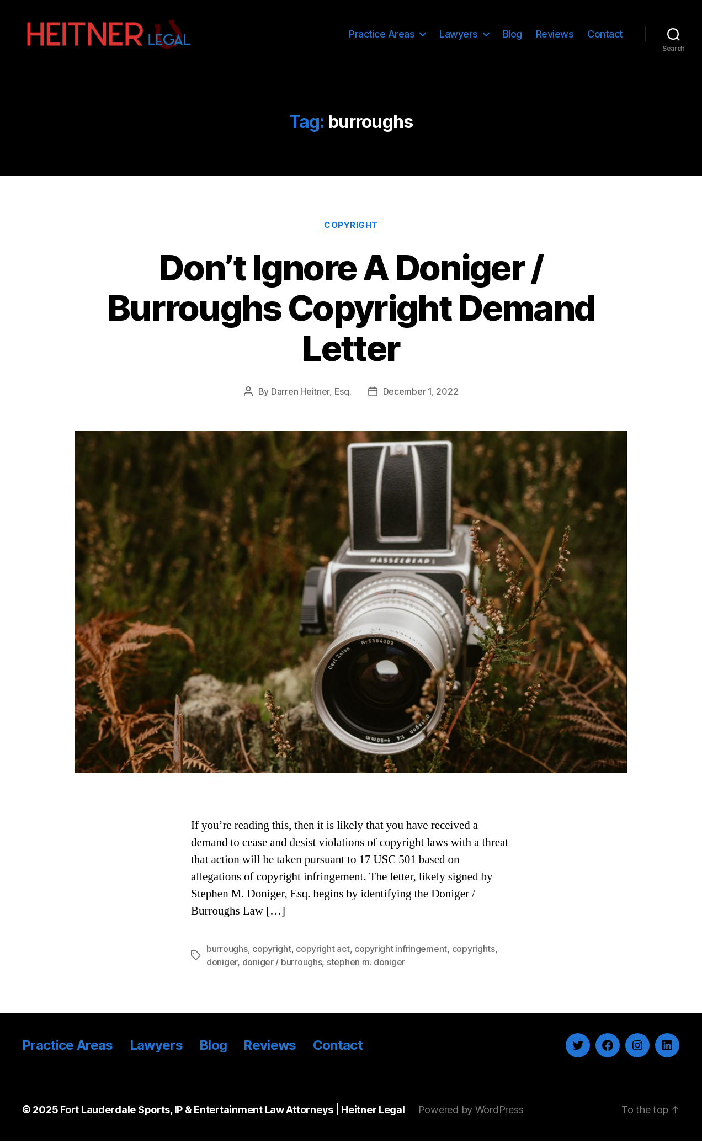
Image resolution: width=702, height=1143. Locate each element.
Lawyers (458, 34)
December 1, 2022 (421, 393)
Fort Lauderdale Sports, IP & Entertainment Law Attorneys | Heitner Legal (232, 1112)
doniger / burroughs (282, 964)
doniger (221, 964)
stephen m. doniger (366, 964)
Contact (605, 34)
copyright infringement (400, 950)
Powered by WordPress (471, 1112)
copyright (271, 950)
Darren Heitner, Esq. (311, 393)
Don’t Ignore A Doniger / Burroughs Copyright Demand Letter (351, 309)
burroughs (227, 950)
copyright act (323, 950)
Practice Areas (381, 34)
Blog (512, 34)
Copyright (351, 227)
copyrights (473, 950)
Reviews (555, 34)
